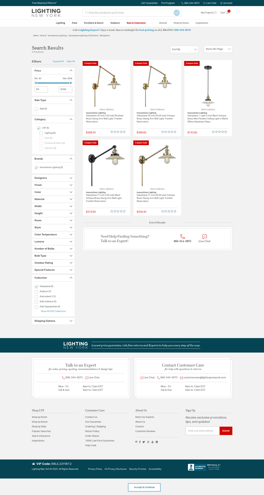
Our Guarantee (93, 422)
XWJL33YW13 (61, 464)
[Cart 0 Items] (226, 13)
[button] (226, 3)
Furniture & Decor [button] (94, 23)
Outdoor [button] (115, 23)
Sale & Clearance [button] (136, 23)
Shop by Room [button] (181, 23)
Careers (139, 426)
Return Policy (92, 431)
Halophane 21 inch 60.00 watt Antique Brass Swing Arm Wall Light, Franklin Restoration (156, 198)
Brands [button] (163, 23)
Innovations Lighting (57, 35)
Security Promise (137, 469)
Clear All (71, 61)
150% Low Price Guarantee (99, 441)
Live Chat (209, 3)
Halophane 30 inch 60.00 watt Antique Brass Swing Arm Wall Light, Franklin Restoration (156, 119)
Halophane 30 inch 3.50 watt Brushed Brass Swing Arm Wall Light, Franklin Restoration (104, 119)
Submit (225, 431)
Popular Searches (41, 431)
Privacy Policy (95, 469)
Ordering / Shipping (95, 426)
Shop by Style (39, 426)
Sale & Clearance (41, 436)
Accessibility (155, 469)
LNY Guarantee (149, 3)
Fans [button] (74, 23)
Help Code (90, 445)
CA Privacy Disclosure (116, 469)
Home (36, 35)
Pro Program (168, 3)
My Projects (209, 13)
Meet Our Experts (144, 417)
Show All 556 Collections (53, 311)
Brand (43, 35)
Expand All (58, 61)
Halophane (105, 35)
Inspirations (38, 441)
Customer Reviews (145, 431)
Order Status (92, 436)
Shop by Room (39, 417)
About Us (140, 422)
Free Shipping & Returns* (44, 3)
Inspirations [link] (202, 23)
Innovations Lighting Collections (83, 35)
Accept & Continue (144, 487)
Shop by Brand (39, 422)
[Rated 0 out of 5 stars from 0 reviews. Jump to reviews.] (118, 131)
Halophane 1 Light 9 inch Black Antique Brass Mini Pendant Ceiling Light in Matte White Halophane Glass (208, 119)
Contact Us (91, 417)
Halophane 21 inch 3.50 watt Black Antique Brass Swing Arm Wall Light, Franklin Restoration (104, 198)
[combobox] (132, 12)
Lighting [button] (60, 23)
